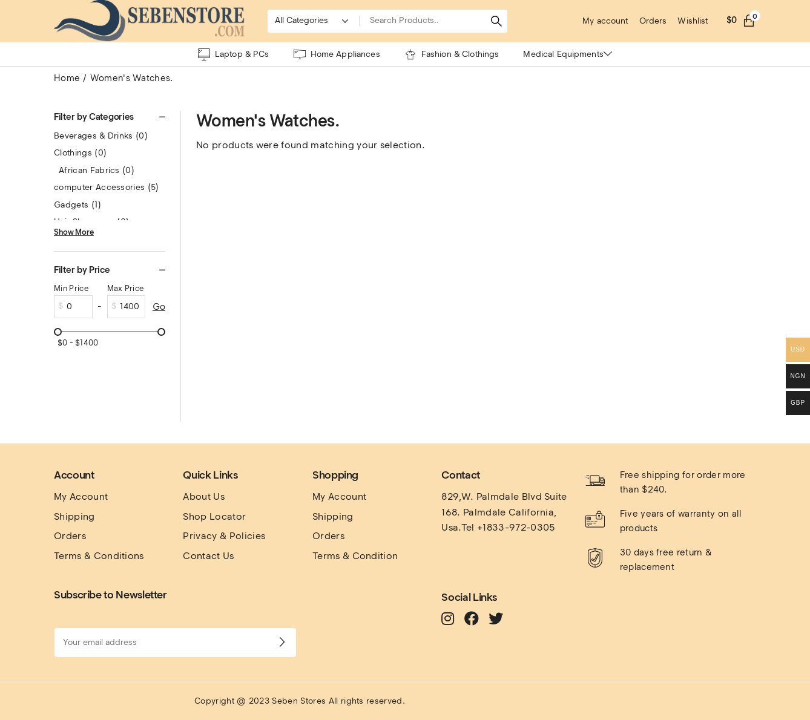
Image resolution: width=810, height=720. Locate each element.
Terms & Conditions (99, 555)
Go (159, 306)
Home (67, 78)
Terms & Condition (355, 555)
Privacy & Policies (224, 536)
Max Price (125, 288)
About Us (204, 496)
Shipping (74, 516)
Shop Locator (214, 516)
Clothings (80, 153)
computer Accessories (106, 187)
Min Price (71, 288)
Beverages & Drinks (101, 136)
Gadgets (78, 205)
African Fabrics (96, 170)
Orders (70, 536)
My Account (81, 496)
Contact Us (208, 555)
